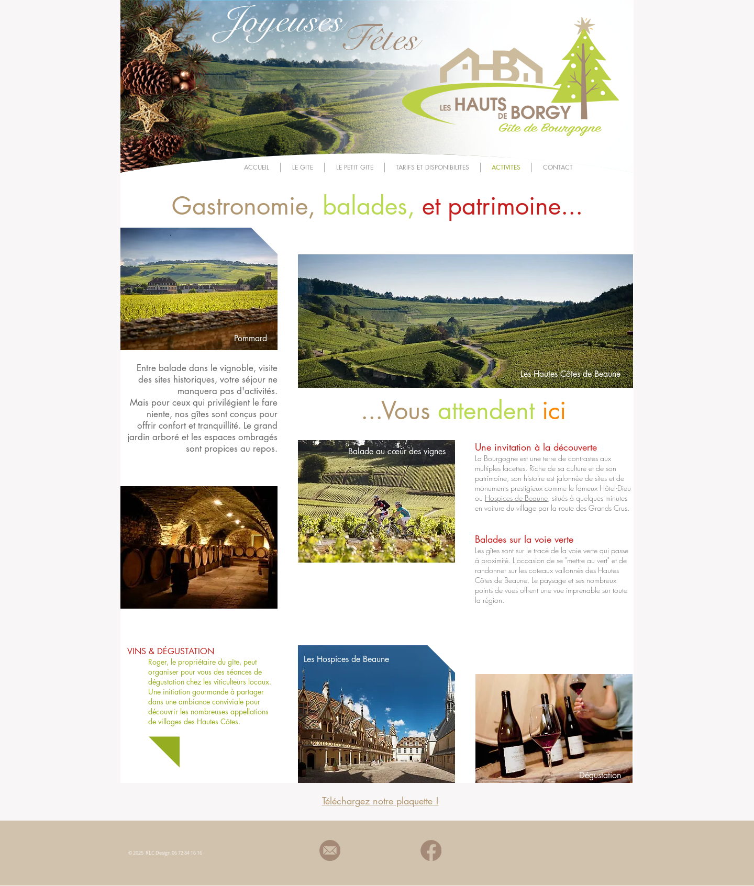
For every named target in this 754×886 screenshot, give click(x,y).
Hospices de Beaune (516, 498)
